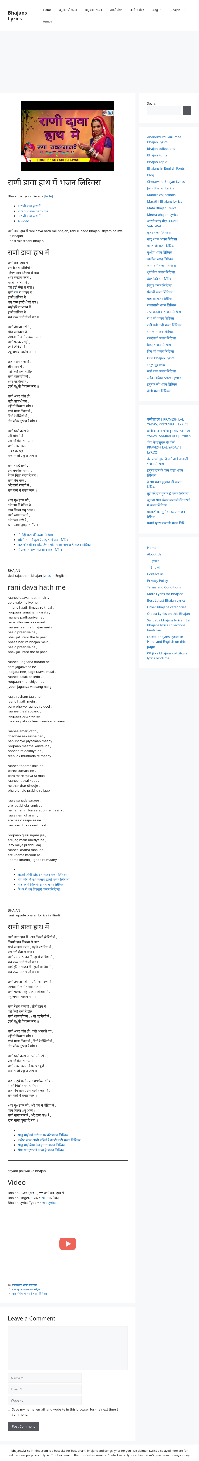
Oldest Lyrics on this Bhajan (168, 613)
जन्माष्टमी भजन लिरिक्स (161, 265)
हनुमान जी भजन (68, 10)
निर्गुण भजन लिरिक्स (159, 285)
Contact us (155, 574)
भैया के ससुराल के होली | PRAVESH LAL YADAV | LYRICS (164, 447)
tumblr (47, 21)
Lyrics (154, 561)
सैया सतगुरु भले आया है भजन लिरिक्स (41, 1150)
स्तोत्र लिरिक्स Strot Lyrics (164, 378)
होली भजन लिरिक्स (158, 391)
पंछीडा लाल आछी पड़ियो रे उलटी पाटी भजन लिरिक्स (49, 1140)
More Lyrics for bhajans (165, 594)
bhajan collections (161, 148)
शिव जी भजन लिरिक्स (160, 351)
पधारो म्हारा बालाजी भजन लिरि (165, 523)
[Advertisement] (99, 60)
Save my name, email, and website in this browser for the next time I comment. (65, 1412)
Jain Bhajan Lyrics (160, 188)
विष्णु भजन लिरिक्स (159, 345)
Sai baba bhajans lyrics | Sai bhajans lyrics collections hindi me (168, 625)
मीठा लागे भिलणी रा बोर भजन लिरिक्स (41, 884)
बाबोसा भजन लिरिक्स (160, 298)
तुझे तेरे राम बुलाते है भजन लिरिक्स (168, 493)
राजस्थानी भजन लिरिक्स (24, 1285)
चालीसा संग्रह (137, 10)
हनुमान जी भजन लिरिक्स (162, 384)
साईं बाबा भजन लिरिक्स (161, 371)
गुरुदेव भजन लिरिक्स (159, 252)
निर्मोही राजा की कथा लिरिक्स (35, 535)
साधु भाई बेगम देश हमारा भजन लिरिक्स (41, 1145)
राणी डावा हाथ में (29, 206)
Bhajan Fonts (157, 155)
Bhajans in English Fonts (166, 168)
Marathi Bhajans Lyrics (164, 201)
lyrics (47, 575)
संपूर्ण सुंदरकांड (156, 364)
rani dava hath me (33, 211)
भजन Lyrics (48, 1202)
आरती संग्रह (116, 10)
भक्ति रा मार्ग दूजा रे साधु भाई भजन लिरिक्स (44, 540)
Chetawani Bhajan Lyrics (166, 181)
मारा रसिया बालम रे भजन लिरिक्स (29, 1293)
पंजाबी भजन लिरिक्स (160, 292)
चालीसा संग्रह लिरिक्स (160, 259)
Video (23, 221)
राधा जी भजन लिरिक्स (160, 318)
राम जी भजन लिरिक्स (160, 331)
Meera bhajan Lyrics (162, 214)
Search (152, 103)
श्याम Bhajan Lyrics (161, 358)
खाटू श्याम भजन (93, 10)
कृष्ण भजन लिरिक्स (159, 232)
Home (47, 10)
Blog (159, 10)
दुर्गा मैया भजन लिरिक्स (161, 272)
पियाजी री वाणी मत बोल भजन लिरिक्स (41, 549)
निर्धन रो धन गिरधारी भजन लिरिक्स (39, 889)
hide (48, 196)
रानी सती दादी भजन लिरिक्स (164, 325)
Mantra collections (161, 195)
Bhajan (180, 10)
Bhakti (155, 567)
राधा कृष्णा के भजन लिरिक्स (164, 312)
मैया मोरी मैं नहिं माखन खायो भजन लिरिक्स (44, 879)
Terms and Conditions (164, 587)
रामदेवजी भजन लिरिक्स (161, 338)
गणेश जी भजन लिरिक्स (161, 246)
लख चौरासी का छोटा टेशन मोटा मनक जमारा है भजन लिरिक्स (54, 544)
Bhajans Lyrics (17, 15)
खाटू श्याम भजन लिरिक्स (162, 239)
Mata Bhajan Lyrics (161, 208)
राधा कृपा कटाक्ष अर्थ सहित (26, 1289)
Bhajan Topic (157, 162)
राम (16, 292)
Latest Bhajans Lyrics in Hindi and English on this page (166, 641)
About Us (154, 554)
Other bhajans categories (166, 607)
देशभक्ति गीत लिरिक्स (160, 279)
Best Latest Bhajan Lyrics (166, 600)
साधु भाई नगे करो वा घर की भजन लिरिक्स (43, 1135)
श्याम (44, 1198)
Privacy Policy (157, 580)
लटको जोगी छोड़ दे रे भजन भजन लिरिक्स (43, 874)
